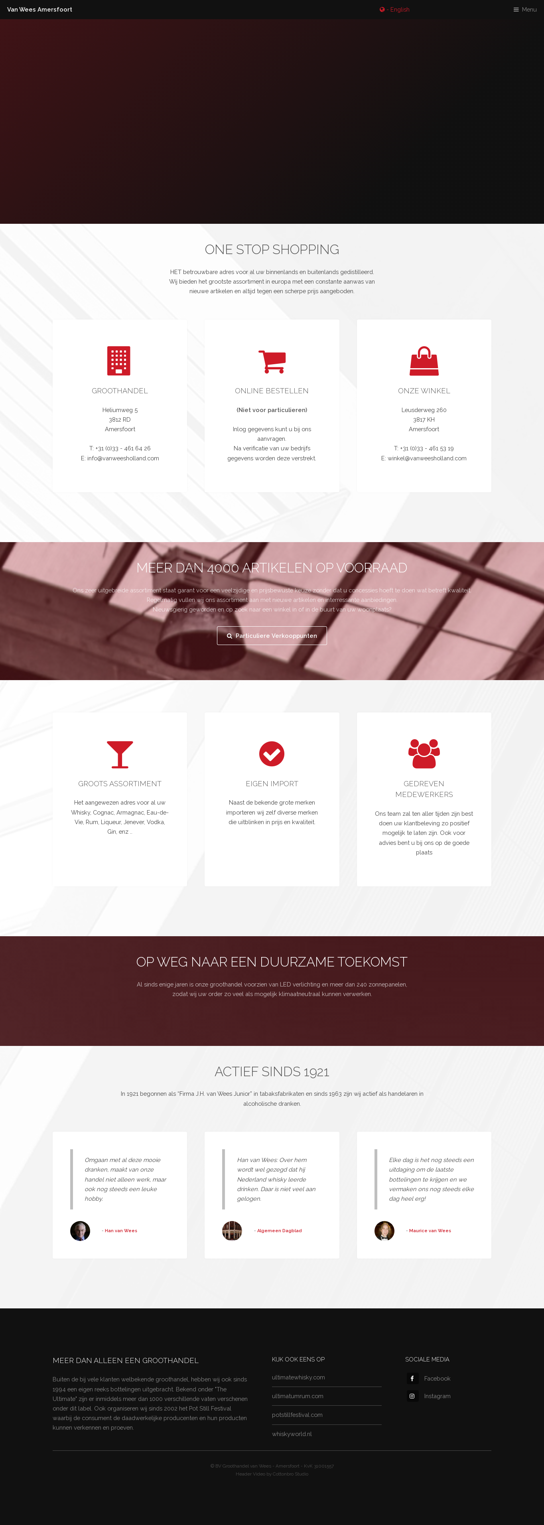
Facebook (429, 1378)
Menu (529, 9)
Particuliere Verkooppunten (276, 635)
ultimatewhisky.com (298, 1377)
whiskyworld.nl (292, 1433)
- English (397, 9)
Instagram (429, 1396)
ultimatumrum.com (297, 1396)
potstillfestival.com (297, 1414)
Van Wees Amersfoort (39, 9)
